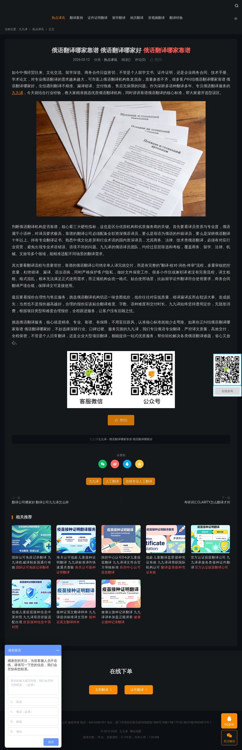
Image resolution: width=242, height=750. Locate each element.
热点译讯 (58, 18)
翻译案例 (76, 18)
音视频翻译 (156, 18)
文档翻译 (103, 690)
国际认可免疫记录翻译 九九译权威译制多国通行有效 (31, 563)
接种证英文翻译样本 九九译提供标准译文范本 (76, 618)
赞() (156, 61)
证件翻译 (138, 690)
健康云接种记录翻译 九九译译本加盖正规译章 (121, 618)
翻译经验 (175, 18)
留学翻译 (118, 18)
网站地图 (135, 732)
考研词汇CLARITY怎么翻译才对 (207, 503)
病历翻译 (136, 18)
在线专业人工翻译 (139, 482)
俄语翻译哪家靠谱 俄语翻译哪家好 (121, 51)
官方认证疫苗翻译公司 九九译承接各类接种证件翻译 (210, 563)
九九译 (121, 7)
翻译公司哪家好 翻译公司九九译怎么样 (40, 503)
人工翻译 (112, 482)
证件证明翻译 (97, 18)
